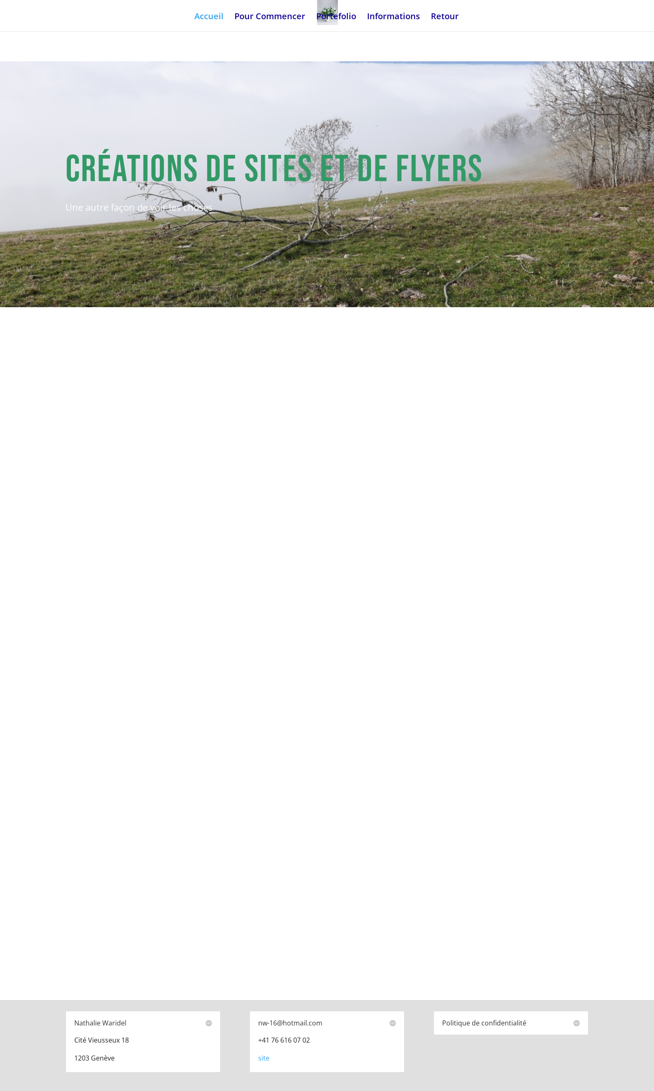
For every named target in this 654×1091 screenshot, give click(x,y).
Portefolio (336, 17)
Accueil (209, 17)
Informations (393, 17)
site (263, 1058)
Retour (445, 17)
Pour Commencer (269, 17)
